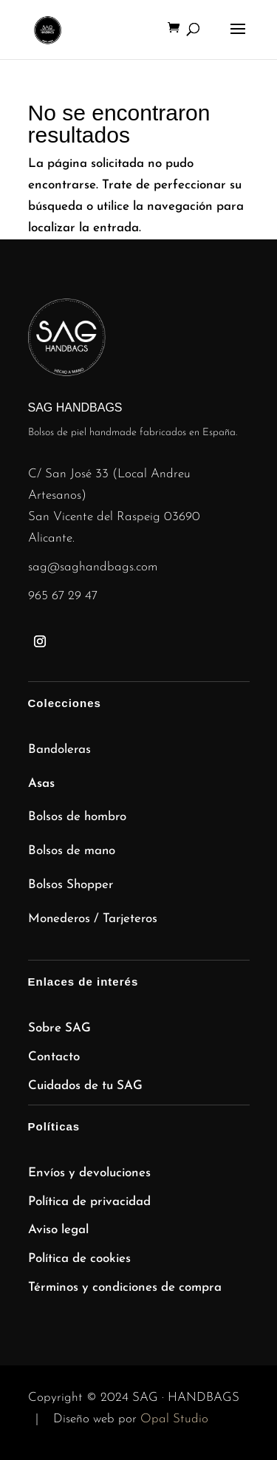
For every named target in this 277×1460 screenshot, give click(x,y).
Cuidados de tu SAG (85, 1085)
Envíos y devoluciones (89, 1173)
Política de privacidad (89, 1201)
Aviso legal (58, 1230)
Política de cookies (79, 1258)
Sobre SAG (59, 1028)
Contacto (54, 1057)
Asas (41, 783)
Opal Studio (174, 1419)
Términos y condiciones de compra (125, 1287)
